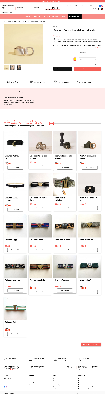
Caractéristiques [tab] (20, 92)
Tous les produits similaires (90, 343)
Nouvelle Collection (51, 16)
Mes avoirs (81, 382)
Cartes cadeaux (74, 16)
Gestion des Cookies (96, 392)
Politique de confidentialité (86, 392)
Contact (96, 5)
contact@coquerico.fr (9, 379)
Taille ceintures (87, 59)
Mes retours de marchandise (85, 380)
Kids (63, 16)
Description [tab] (9, 92)
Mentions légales (76, 392)
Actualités (90, 5)
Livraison (55, 386)
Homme (37, 16)
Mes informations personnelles (86, 386)
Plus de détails (98, 47)
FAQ (76, 5)
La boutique (70, 5)
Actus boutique (57, 384)
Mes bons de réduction (84, 388)
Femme (27, 16)
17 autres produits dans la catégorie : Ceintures (24, 123)
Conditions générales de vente (59, 392)
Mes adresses (82, 384)
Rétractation (69, 392)
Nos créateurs (82, 5)
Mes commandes (82, 378)
